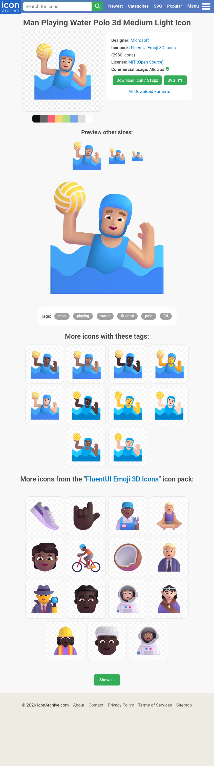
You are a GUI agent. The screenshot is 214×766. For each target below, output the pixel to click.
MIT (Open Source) (146, 62)
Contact (96, 705)
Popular (174, 6)
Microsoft (140, 40)
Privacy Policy (121, 705)
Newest (115, 6)
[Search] (97, 6)
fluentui (127, 316)
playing (83, 316)
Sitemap (184, 705)
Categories (138, 6)
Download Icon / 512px (137, 80)
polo (148, 316)
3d (166, 316)
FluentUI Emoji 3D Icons (153, 47)
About (78, 705)
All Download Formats (149, 91)
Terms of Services (155, 705)
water (105, 316)
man (62, 316)
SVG (158, 6)
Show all (107, 679)
